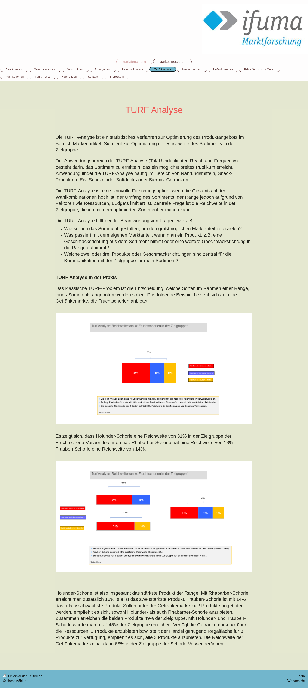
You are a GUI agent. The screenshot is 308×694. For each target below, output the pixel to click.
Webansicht (296, 681)
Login (301, 676)
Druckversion (15, 676)
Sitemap (36, 676)
